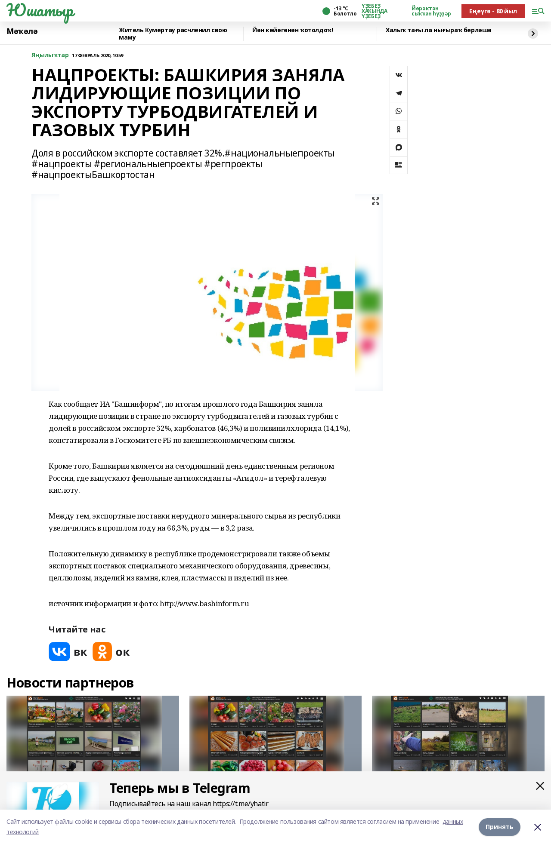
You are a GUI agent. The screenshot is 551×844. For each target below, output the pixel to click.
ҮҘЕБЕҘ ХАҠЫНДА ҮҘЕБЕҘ (374, 11)
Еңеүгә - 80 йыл (493, 11)
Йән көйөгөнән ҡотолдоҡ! (292, 30)
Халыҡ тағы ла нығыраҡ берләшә (439, 30)
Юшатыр (39, 10)
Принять (500, 827)
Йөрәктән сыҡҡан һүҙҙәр (431, 11)
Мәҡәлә (21, 31)
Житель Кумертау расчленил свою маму (173, 34)
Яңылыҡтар (49, 55)
